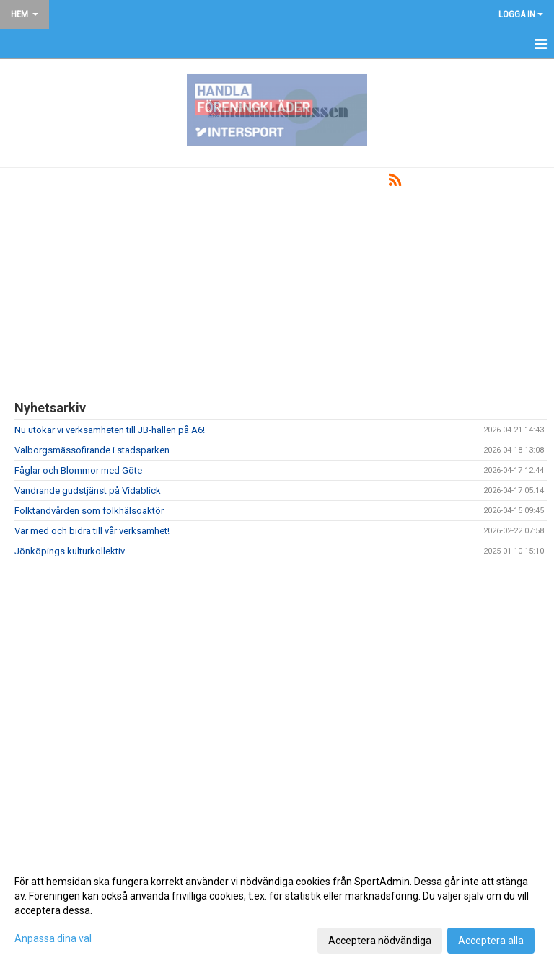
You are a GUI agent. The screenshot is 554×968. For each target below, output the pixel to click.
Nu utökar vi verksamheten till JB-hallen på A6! (109, 430)
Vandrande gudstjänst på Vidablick (87, 490)
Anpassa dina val (53, 938)
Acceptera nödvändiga (379, 940)
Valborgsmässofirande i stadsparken (92, 450)
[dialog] (277, 910)
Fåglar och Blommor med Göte (78, 470)
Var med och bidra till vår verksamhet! (92, 530)
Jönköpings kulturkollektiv (69, 551)
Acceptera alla (491, 940)
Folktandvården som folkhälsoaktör (89, 510)
